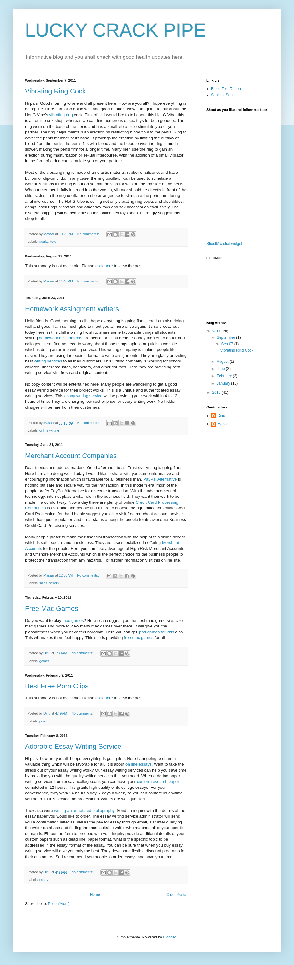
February (225, 376)
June (221, 369)
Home (95, 894)
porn (42, 721)
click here (104, 265)
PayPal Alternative (160, 479)
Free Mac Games (51, 608)
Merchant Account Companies (71, 456)
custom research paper (158, 781)
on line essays (138, 764)
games (44, 661)
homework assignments (60, 338)
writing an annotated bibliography (84, 810)
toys (53, 241)
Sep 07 (227, 344)
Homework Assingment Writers (72, 309)
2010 (217, 392)
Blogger (169, 937)
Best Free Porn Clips (57, 686)
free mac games (139, 637)
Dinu (221, 415)
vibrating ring (61, 114)
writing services (48, 361)
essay (43, 880)
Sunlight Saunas (224, 95)
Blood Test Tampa (226, 89)
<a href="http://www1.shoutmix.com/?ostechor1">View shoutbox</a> (231, 177)
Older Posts (176, 894)
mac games (73, 620)
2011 (217, 331)
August (223, 361)
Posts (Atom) (58, 904)
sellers (54, 583)
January (224, 383)
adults (43, 241)
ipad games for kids (156, 632)
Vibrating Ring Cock (55, 91)
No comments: (88, 234)
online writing (49, 430)
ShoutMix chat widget (224, 244)
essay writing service (83, 395)
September (226, 337)
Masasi (223, 424)
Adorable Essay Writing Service (73, 746)
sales (43, 583)
